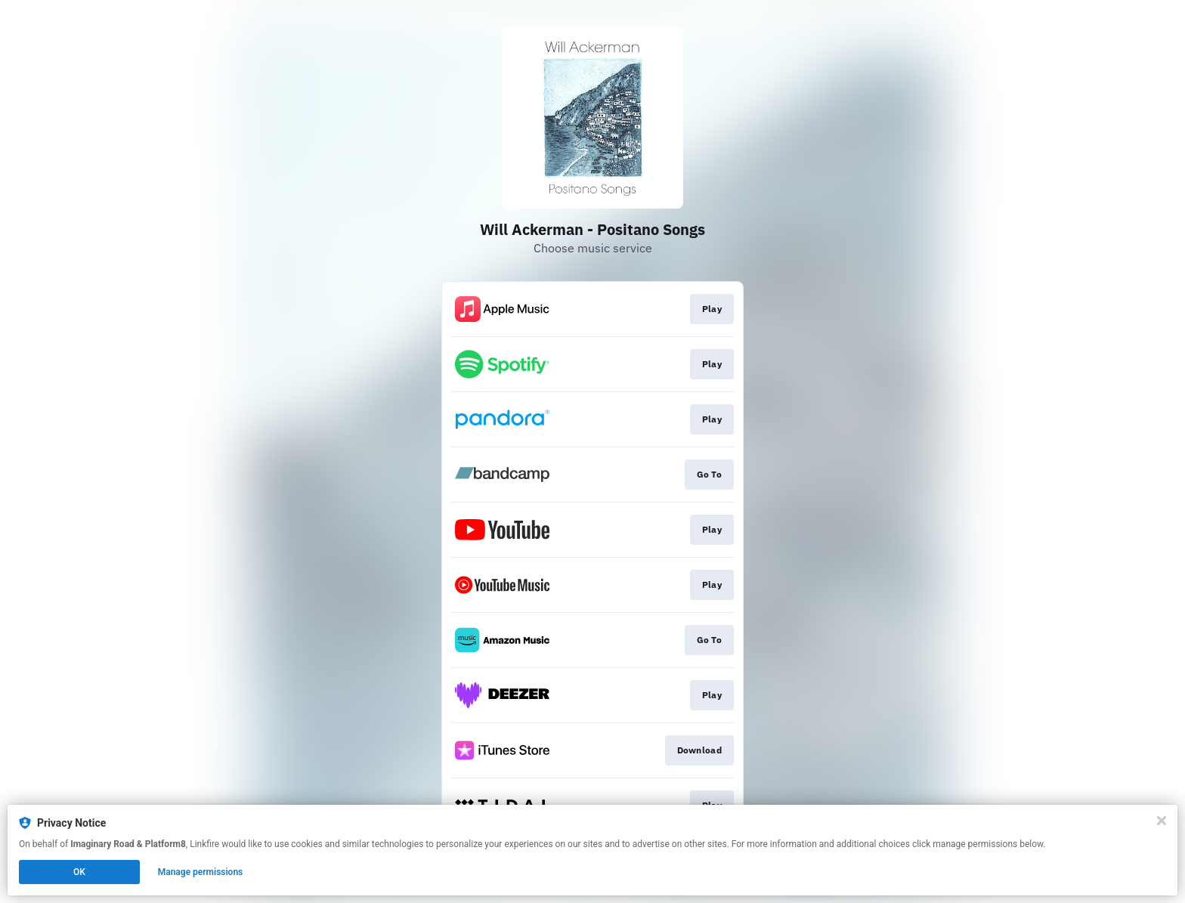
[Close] (1161, 821)
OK (79, 872)
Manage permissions (200, 872)
